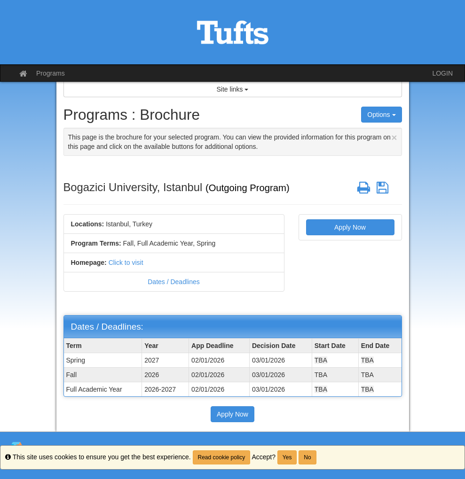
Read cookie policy (221, 457)
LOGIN (442, 73)
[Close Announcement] (394, 137)
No (307, 457)
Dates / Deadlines (174, 282)
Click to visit (126, 262)
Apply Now (350, 227)
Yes (287, 457)
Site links (233, 89)
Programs (50, 73)
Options (381, 114)
